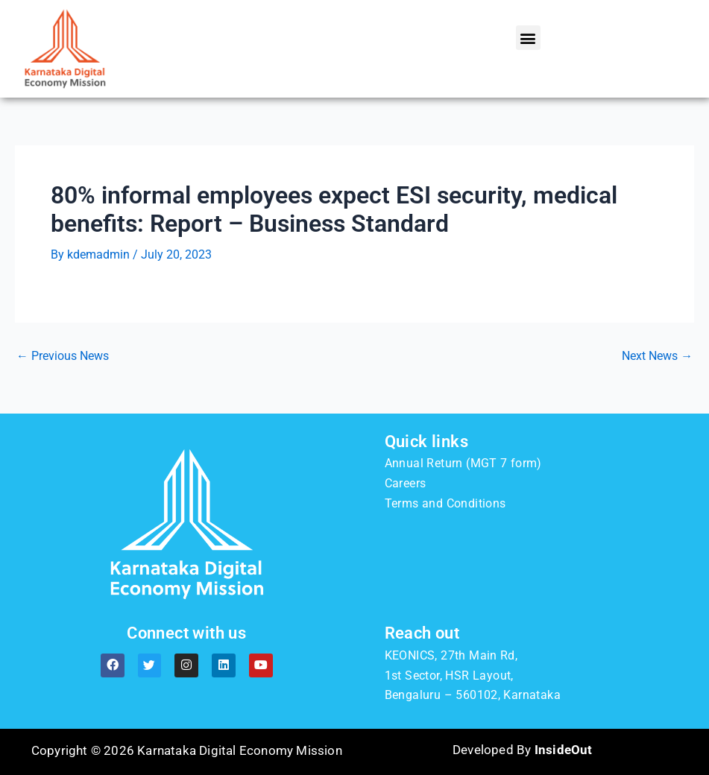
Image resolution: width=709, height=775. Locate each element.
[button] (528, 37)
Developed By (522, 749)
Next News (657, 356)
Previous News (62, 356)
